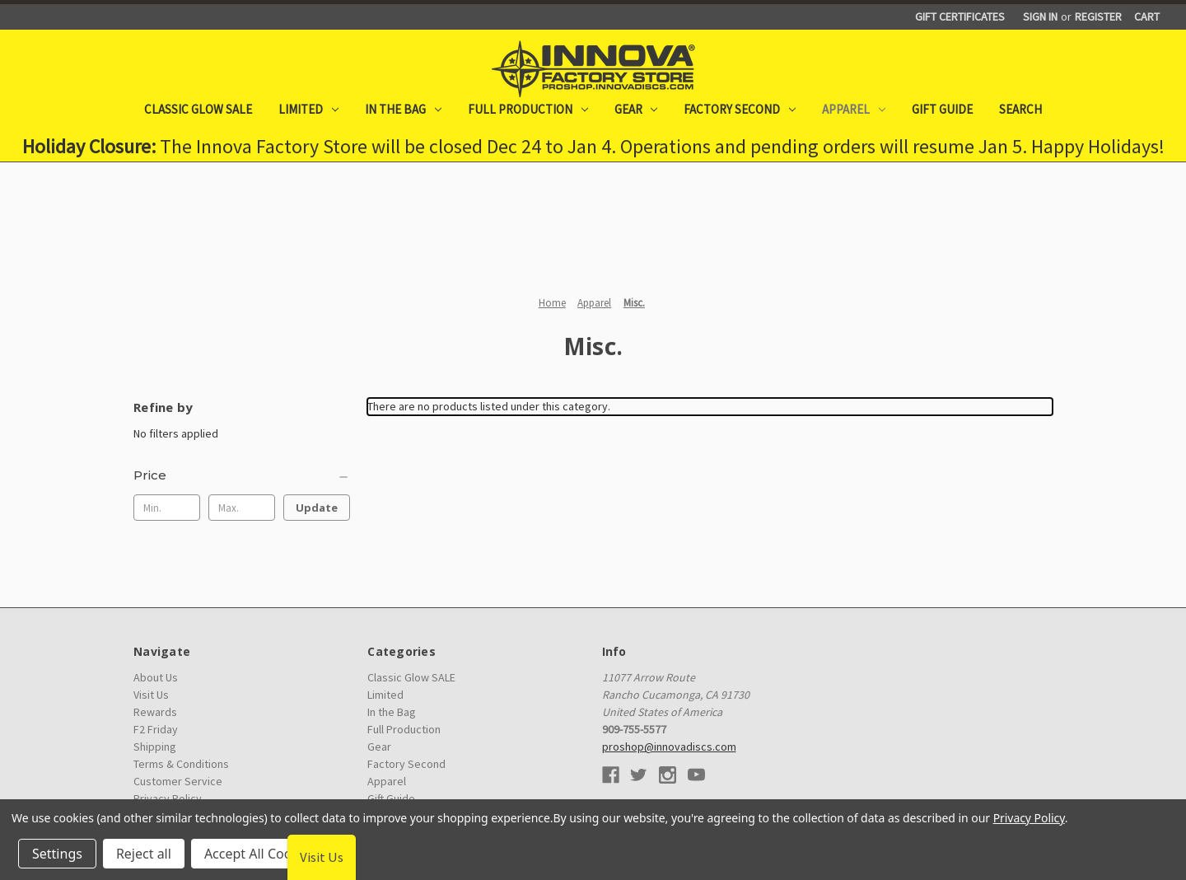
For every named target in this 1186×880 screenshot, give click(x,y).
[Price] (241, 475)
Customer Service (177, 781)
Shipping (154, 746)
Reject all (143, 854)
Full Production (528, 109)
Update (317, 507)
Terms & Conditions (181, 763)
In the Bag (403, 109)
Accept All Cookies (260, 854)
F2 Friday (155, 729)
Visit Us (151, 694)
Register (1098, 16)
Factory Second (740, 109)
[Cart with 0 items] (1147, 17)
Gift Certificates (960, 16)
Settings (57, 854)
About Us (155, 677)
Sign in (1040, 16)
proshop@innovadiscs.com (669, 746)
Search (1020, 109)
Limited (308, 109)
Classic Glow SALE (198, 109)
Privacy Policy (1029, 818)
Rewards (155, 711)
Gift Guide (942, 109)
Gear (636, 109)
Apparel (853, 109)
